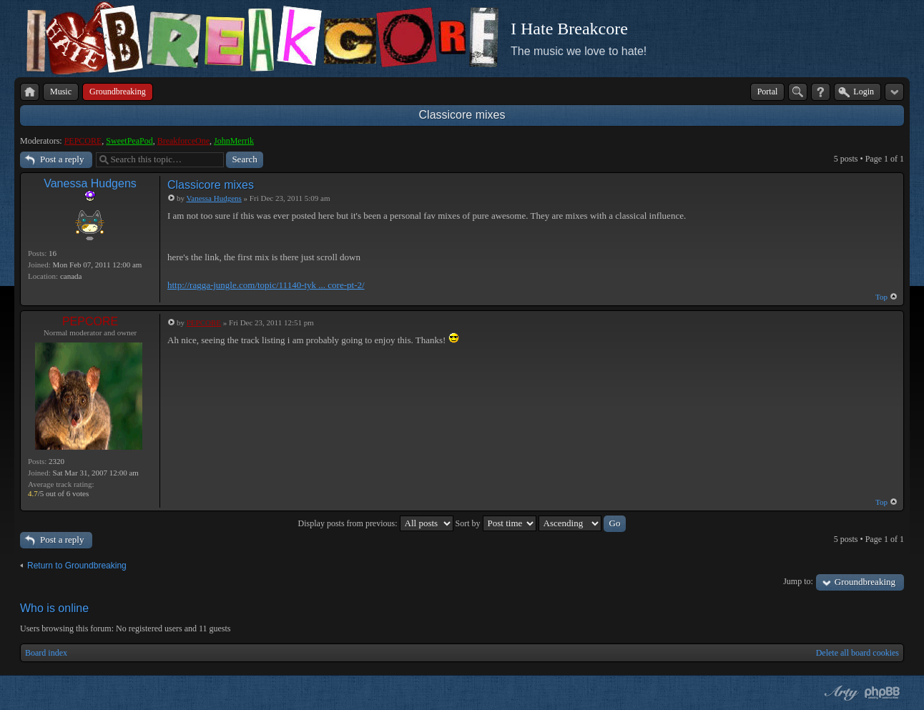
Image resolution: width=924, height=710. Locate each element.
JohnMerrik (234, 141)
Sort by (496, 523)
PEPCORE (83, 141)
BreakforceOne (183, 141)
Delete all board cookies (857, 653)
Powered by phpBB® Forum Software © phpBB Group (882, 693)
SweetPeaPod (129, 141)
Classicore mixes (462, 115)
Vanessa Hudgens (90, 183)
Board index (46, 653)
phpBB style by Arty (839, 693)
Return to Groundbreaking (77, 565)
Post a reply (62, 159)
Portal (767, 92)
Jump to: (798, 581)
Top (881, 296)
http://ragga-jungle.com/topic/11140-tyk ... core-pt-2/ (266, 285)
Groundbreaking (865, 581)
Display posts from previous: (375, 523)
